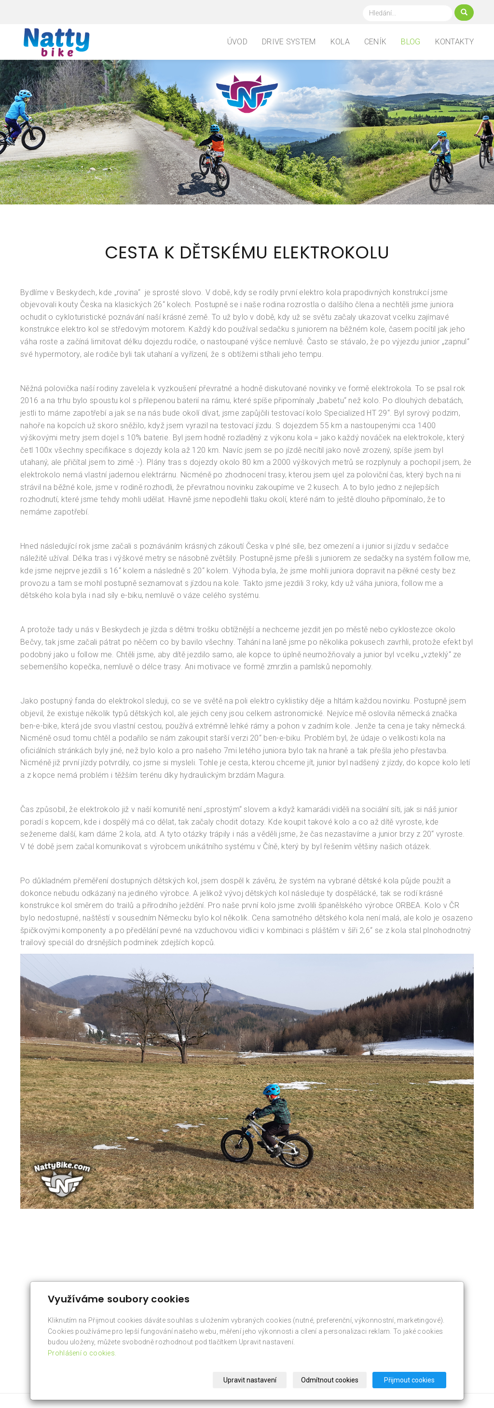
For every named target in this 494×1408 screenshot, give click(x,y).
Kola (340, 41)
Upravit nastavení (249, 1380)
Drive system (289, 41)
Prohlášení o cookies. (82, 1353)
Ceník (375, 41)
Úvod (237, 41)
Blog (410, 41)
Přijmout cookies (409, 1380)
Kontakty (454, 41)
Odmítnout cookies (329, 1380)
